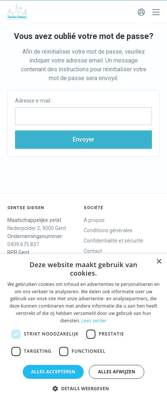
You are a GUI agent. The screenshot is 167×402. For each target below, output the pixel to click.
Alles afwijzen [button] (116, 372)
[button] (83, 388)
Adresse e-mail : (33, 101)
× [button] (158, 262)
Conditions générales (108, 230)
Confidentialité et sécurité (113, 241)
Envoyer (83, 139)
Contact (93, 251)
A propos (94, 220)
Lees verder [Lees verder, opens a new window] (94, 320)
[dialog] (83, 328)
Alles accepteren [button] (53, 372)
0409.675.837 (23, 244)
